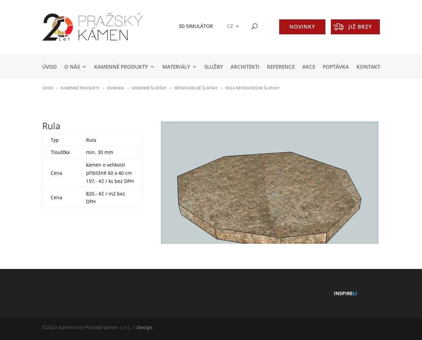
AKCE (308, 67)
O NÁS (72, 67)
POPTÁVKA (336, 67)
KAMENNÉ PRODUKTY (121, 67)
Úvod (49, 67)
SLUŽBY (213, 67)
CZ (230, 26)
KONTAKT (368, 67)
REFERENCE (281, 67)
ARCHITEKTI (245, 67)
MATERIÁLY (176, 67)
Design (144, 327)
